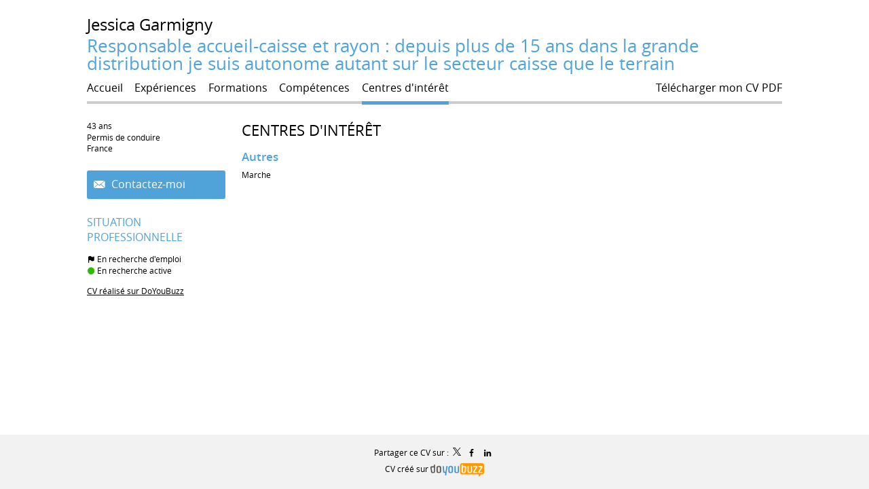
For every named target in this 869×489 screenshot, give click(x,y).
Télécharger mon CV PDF (719, 88)
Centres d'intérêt (311, 130)
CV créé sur (434, 468)
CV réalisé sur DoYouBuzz (135, 290)
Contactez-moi (147, 184)
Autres (260, 156)
